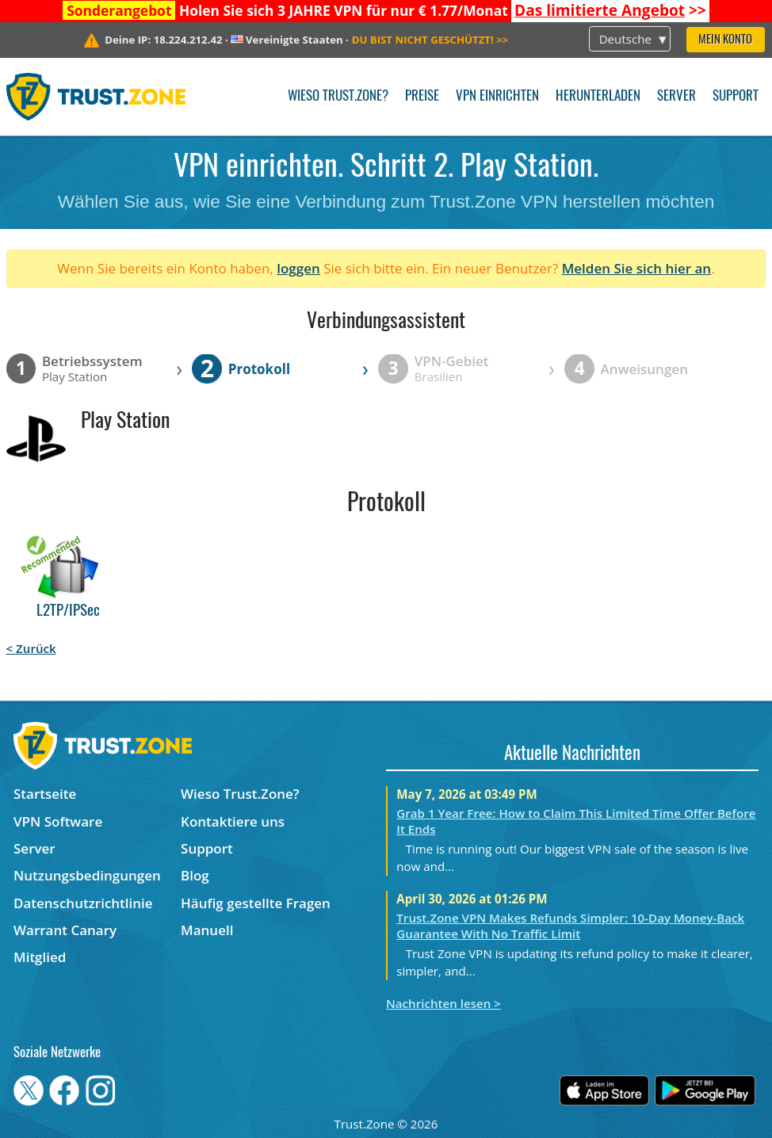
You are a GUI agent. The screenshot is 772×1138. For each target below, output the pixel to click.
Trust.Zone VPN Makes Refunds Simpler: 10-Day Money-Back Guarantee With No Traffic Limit (570, 925)
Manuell (207, 930)
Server (676, 96)
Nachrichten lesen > (443, 1003)
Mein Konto (725, 40)
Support (736, 96)
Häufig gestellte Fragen (256, 903)
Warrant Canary (65, 930)
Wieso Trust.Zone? (338, 96)
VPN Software (57, 821)
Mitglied (39, 957)
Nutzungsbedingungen (87, 875)
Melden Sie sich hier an (637, 268)
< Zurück (31, 648)
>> (610, 10)
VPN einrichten (497, 96)
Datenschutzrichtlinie (83, 903)
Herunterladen (598, 96)
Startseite (44, 794)
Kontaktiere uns (233, 821)
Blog (195, 875)
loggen (298, 268)
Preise (422, 96)
